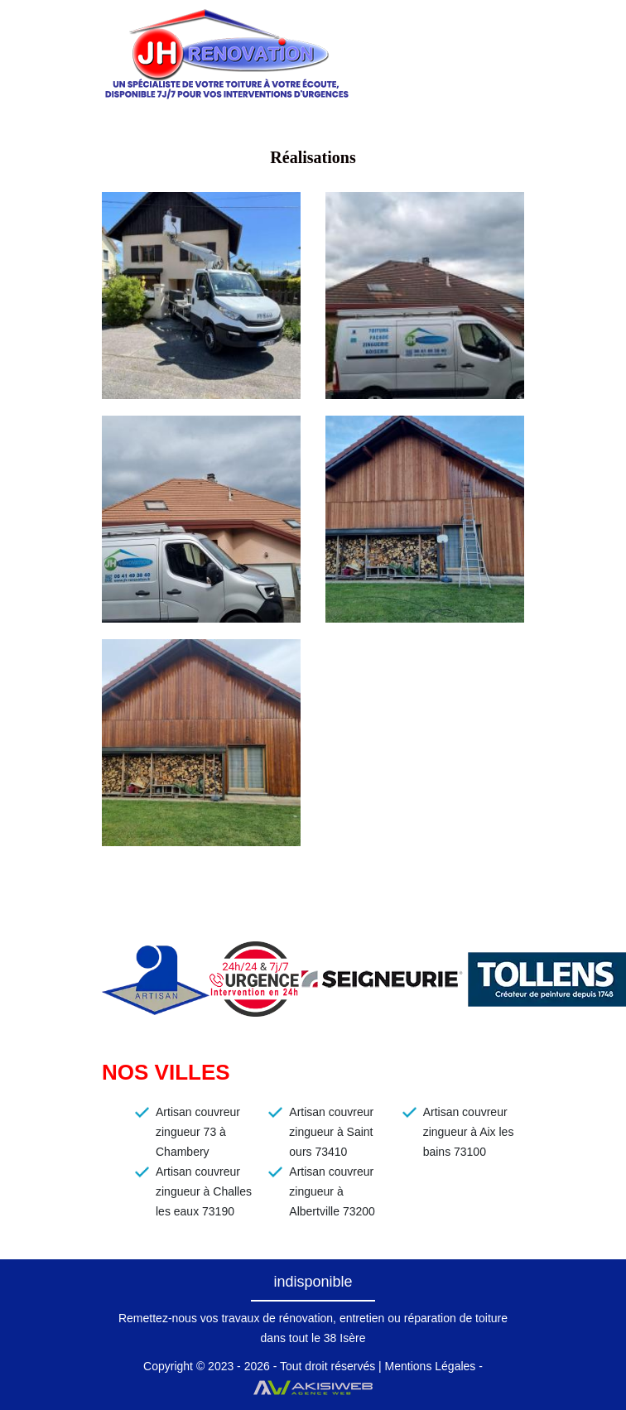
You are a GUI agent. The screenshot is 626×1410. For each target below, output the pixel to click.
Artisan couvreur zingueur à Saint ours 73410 (331, 1131)
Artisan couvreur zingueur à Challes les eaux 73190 (204, 1191)
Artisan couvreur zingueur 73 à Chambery (198, 1131)
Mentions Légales (430, 1366)
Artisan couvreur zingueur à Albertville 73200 (332, 1191)
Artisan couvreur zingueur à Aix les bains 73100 (468, 1131)
